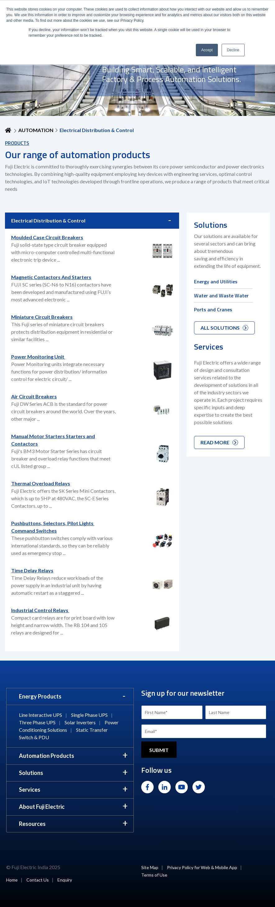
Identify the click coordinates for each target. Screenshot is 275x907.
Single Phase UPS (89, 715)
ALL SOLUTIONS (224, 328)
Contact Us (37, 879)
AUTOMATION (35, 130)
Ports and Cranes (213, 309)
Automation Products (46, 755)
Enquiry (64, 879)
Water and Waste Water (221, 295)
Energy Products (40, 696)
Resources (32, 823)
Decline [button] (233, 50)
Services (29, 789)
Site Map (149, 867)
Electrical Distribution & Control (48, 220)
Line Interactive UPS (40, 715)
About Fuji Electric (42, 806)
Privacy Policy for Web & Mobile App (202, 867)
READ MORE (219, 442)
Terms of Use (154, 874)
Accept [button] (207, 50)
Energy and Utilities (215, 281)
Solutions (31, 772)
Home (12, 879)
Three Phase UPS (37, 722)
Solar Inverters (80, 722)
